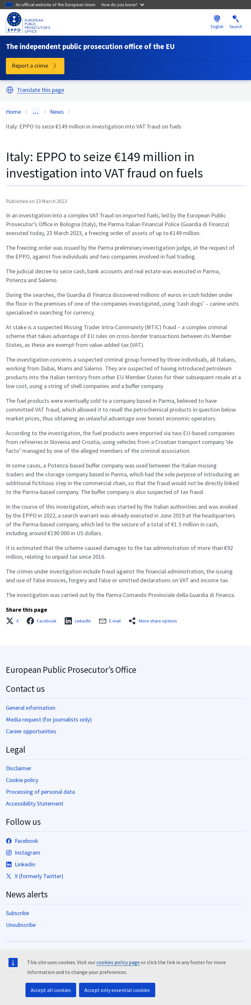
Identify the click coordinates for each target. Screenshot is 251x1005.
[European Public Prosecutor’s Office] (28, 22)
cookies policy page (118, 962)
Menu (239, 69)
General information (30, 707)
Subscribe (17, 913)
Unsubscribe (21, 924)
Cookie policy (22, 780)
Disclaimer (18, 768)
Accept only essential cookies (117, 990)
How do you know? (122, 5)
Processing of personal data (40, 791)
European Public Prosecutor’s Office (71, 669)
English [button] (217, 22)
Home (13, 111)
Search (235, 22)
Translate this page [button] (40, 90)
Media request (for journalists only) (49, 719)
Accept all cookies (51, 990)
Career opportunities (31, 731)
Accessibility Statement (34, 803)
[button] (10, 90)
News (57, 111)
